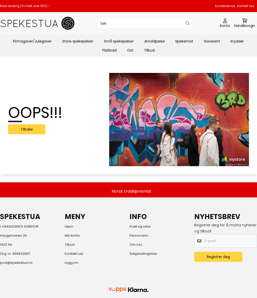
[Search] (187, 23)
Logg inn (71, 263)
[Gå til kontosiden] (225, 23)
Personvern (139, 235)
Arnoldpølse (154, 41)
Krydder (237, 41)
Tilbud (149, 50)
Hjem (69, 226)
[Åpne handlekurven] (244, 23)
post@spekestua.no (16, 263)
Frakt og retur (140, 226)
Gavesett (212, 41)
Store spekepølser (77, 41)
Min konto (72, 235)
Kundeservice (225, 6)
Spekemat (184, 41)
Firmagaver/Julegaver (32, 41)
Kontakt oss (245, 6)
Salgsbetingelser (143, 253)
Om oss (136, 244)
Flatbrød (109, 50)
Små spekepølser (119, 41)
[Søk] (145, 23)
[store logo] (37, 23)
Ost (130, 50)
